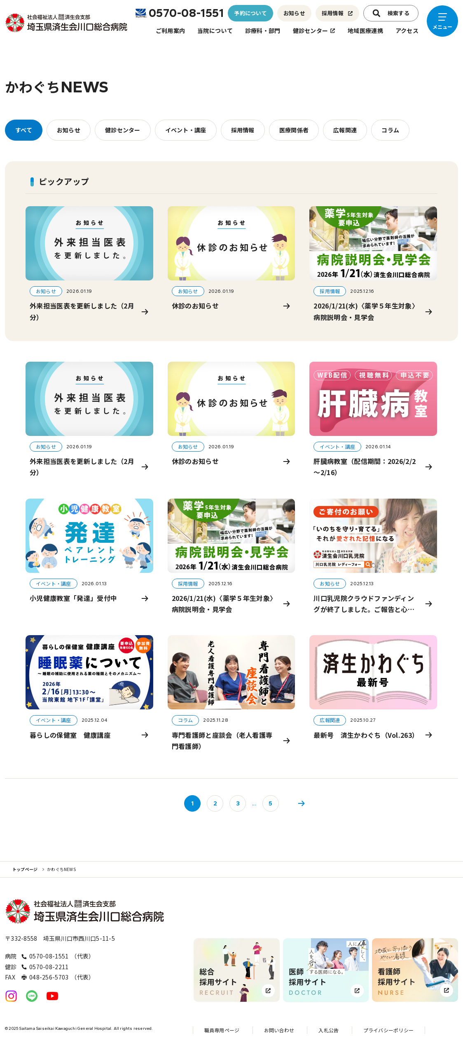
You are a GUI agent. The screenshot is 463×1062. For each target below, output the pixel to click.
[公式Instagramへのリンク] (11, 996)
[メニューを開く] (442, 21)
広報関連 (345, 130)
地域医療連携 (365, 30)
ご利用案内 (170, 30)
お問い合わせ (279, 1030)
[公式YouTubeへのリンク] (52, 996)
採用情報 (337, 13)
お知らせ (294, 13)
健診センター (314, 30)
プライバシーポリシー (388, 1030)
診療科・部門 (263, 30)
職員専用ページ (222, 1030)
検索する (390, 13)
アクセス (407, 30)
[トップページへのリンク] (67, 23)
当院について (215, 30)
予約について (250, 13)
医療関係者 (294, 130)
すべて (23, 130)
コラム (390, 130)
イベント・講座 (185, 130)
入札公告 (328, 1030)
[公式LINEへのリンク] (32, 996)
